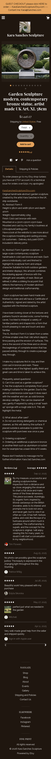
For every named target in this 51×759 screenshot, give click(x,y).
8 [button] (29, 85)
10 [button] (35, 85)
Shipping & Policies (28, 169)
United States (29, 121)
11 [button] (37, 85)
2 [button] (13, 85)
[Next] (45, 645)
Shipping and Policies (25, 695)
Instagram (25, 722)
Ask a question (33, 160)
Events (25, 686)
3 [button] (16, 85)
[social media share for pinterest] (22, 160)
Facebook (26, 717)
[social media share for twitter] (16, 160)
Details (9, 169)
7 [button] (27, 85)
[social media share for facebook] (11, 160)
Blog (25, 677)
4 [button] (18, 85)
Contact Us (25, 699)
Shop (25, 673)
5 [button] (21, 85)
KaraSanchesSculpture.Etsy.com (18, 190)
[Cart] (47, 18)
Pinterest (25, 726)
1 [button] (10, 85)
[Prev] (5, 645)
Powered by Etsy (25, 753)
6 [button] (24, 85)
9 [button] (32, 85)
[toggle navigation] (3, 17)
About (25, 681)
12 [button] (40, 85)
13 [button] (25, 88)
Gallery (25, 690)
